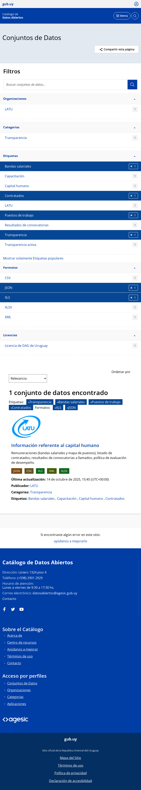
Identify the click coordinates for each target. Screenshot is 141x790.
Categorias (15, 697)
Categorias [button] (69, 127)
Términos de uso (20, 656)
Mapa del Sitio (70, 758)
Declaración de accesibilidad (70, 781)
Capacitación (71, 176)
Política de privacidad (70, 773)
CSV (71, 278)
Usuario (132, 84)
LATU (71, 109)
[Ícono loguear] (136, 4)
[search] (70, 84)
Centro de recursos (22, 642)
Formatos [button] (69, 267)
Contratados (115, 498)
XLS (40, 471)
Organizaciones (19, 690)
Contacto (9, 598)
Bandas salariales (41, 498)
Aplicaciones (16, 704)
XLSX (71, 307)
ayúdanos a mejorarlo (70, 541)
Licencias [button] (69, 335)
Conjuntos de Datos (22, 683)
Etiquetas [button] (69, 156)
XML (71, 317)
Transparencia (71, 138)
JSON (16, 471)
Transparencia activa (71, 244)
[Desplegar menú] (122, 15)
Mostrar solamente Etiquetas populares (33, 258)
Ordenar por (121, 372)
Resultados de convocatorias (71, 225)
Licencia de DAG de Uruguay (71, 345)
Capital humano (71, 186)
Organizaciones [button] (69, 99)
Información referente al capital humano (55, 445)
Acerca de (14, 635)
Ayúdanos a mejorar (22, 649)
